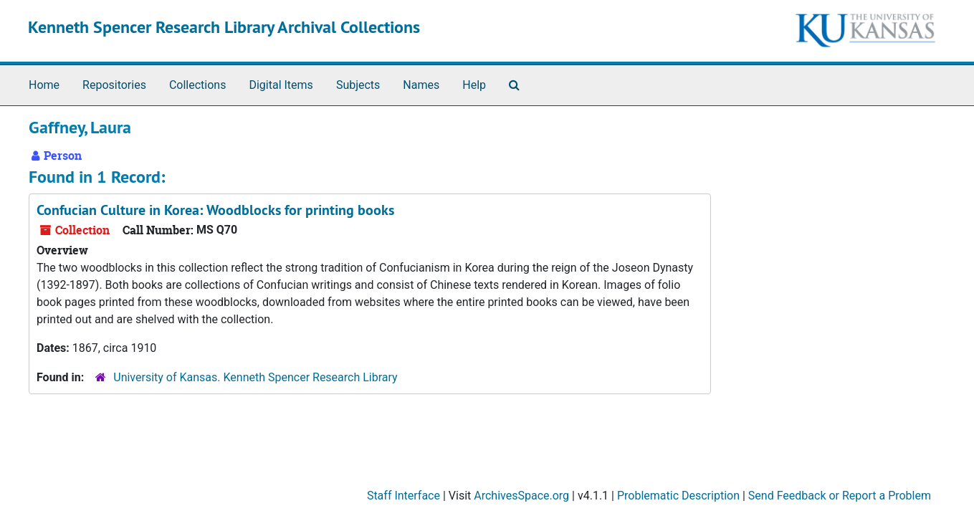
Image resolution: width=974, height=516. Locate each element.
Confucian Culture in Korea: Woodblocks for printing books (215, 210)
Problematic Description (678, 495)
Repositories (114, 85)
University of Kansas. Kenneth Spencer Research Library (255, 377)
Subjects (358, 85)
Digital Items (280, 85)
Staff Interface (403, 495)
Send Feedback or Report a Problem (839, 495)
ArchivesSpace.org (521, 495)
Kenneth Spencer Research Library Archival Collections (224, 27)
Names (421, 85)
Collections (197, 85)
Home (44, 85)
